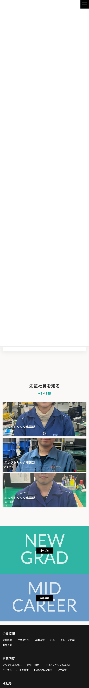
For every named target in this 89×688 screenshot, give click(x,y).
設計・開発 (33, 664)
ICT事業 (62, 670)
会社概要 (7, 640)
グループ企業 (67, 640)
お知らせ (7, 645)
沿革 (52, 640)
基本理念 (40, 640)
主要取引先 (24, 640)
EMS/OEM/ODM (43, 670)
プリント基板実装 (12, 664)
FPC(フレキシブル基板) (57, 664)
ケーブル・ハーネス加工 (16, 670)
